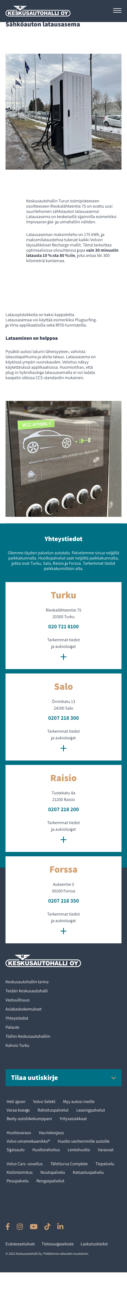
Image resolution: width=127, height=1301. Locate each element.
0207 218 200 (63, 809)
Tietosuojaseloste (58, 1244)
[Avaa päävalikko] (117, 10)
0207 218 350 (63, 900)
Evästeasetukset (20, 1244)
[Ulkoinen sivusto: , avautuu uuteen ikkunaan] (8, 1226)
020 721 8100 (63, 626)
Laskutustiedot (94, 1244)
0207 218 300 (63, 717)
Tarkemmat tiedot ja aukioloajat (63, 650)
